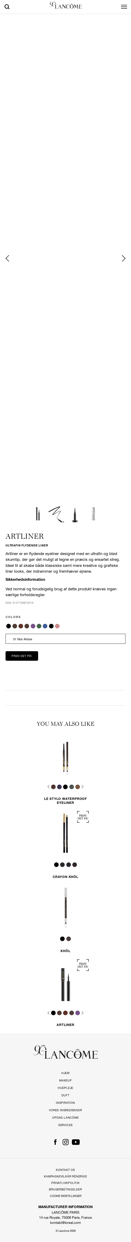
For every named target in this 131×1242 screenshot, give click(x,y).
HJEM (65, 1073)
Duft (65, 1095)
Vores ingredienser (65, 1110)
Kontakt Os (65, 1170)
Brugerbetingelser (65, 1189)
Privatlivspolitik (65, 1183)
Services (65, 1125)
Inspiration (65, 1102)
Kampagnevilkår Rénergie (65, 1176)
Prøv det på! (22, 656)
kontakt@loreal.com (65, 1223)
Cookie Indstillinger (65, 1196)
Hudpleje (65, 1088)
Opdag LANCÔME (65, 1117)
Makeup (65, 1080)
